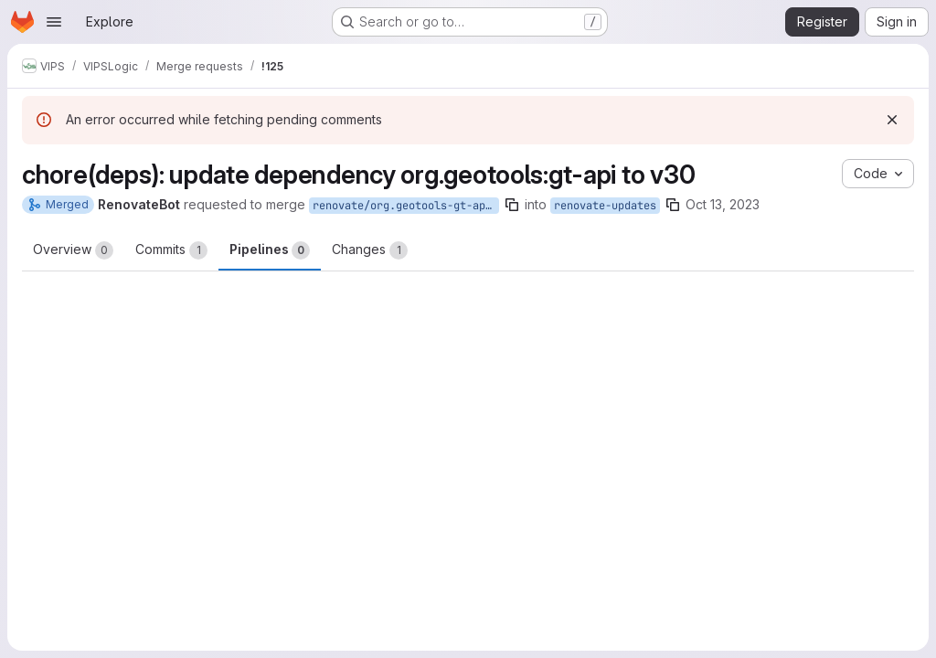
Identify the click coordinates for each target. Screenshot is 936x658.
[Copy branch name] (512, 205)
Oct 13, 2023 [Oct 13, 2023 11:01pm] (723, 204)
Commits (171, 250)
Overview (73, 250)
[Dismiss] (892, 120)
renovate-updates (605, 205)
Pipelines (269, 250)
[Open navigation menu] (54, 22)
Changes (370, 250)
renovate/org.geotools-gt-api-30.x (406, 205)
